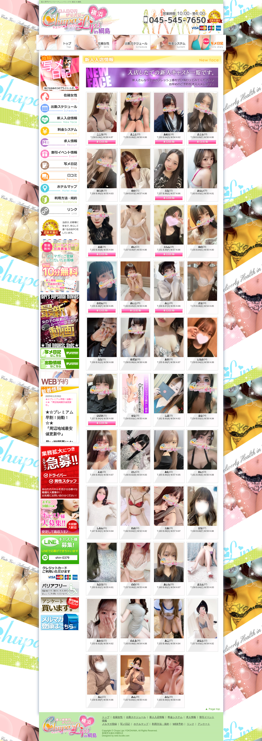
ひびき (100, 415)
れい (200, 472)
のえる (133, 640)
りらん (167, 247)
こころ (100, 134)
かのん (100, 303)
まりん (200, 584)
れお (133, 528)
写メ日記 (125, 724)
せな (133, 415)
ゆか (133, 190)
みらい (200, 190)
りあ (167, 528)
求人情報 (191, 717)
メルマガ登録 (109, 724)
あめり (167, 134)
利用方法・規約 (160, 724)
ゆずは (133, 359)
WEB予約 (178, 724)
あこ (167, 640)
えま (100, 472)
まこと (133, 134)
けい (133, 472)
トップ (105, 717)
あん (133, 697)
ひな (200, 528)
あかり (100, 640)
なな (100, 359)
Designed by (108, 735)
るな (200, 415)
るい (100, 697)
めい (133, 247)
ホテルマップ (141, 724)
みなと (200, 640)
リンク (190, 724)
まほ (100, 247)
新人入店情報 (156, 717)
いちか (200, 359)
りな (167, 190)
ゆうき (100, 190)
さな (200, 303)
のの (133, 584)
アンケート (204, 724)
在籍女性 (118, 717)
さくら (200, 134)
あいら (167, 584)
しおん (100, 528)
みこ (167, 303)
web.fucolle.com (122, 735)
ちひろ (100, 584)
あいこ (133, 303)
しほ (167, 415)
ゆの (200, 247)
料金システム (175, 717)
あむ (167, 472)
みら (167, 697)
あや (167, 359)
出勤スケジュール (136, 717)
